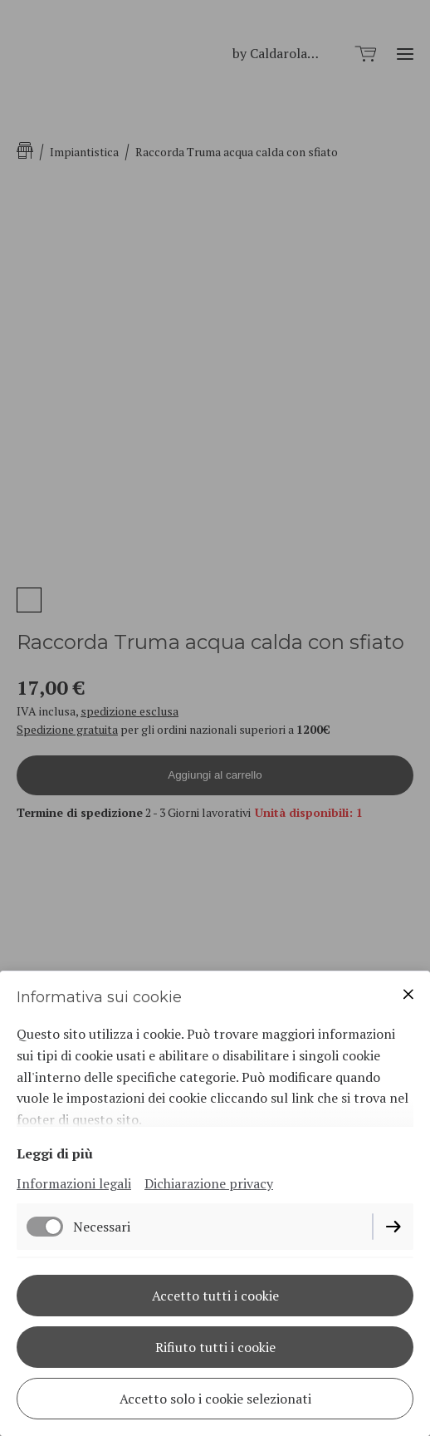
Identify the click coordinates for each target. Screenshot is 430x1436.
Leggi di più (55, 1153)
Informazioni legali (74, 1183)
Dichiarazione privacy (208, 1183)
